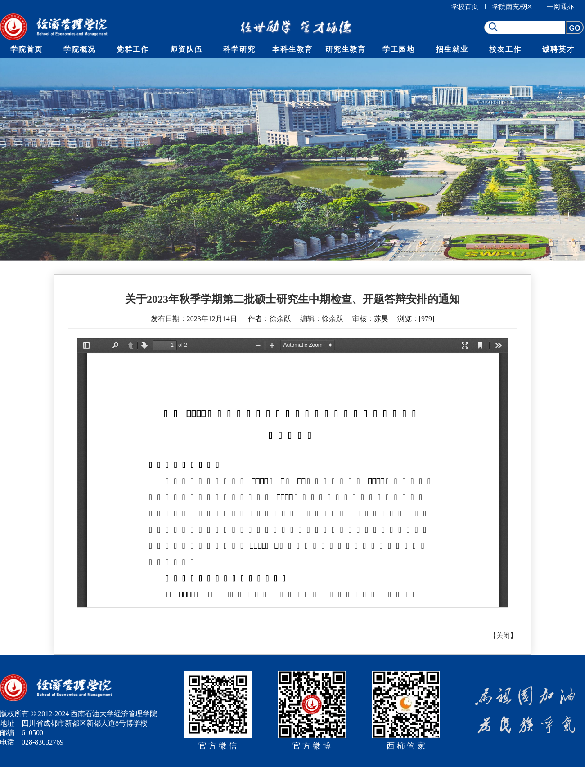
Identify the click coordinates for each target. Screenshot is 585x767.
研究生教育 (345, 49)
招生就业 (452, 49)
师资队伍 (186, 49)
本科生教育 (292, 49)
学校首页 (464, 6)
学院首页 (26, 49)
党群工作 (133, 49)
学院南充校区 (512, 6)
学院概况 (79, 49)
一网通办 (560, 6)
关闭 (503, 635)
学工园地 (398, 49)
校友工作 (505, 49)
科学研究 (239, 49)
